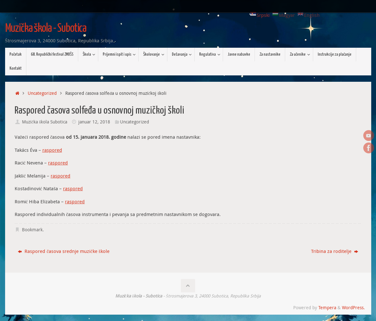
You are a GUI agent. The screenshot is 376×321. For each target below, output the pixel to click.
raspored (52, 150)
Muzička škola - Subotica (46, 28)
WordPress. (353, 308)
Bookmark (32, 230)
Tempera (327, 308)
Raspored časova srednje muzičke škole (63, 251)
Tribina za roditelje (334, 251)
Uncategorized (42, 93)
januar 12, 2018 (94, 122)
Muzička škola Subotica (44, 122)
